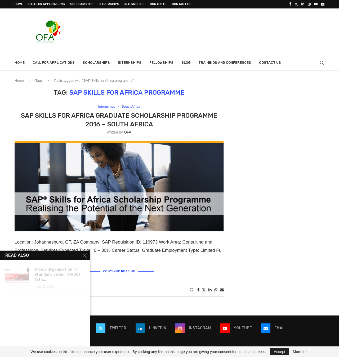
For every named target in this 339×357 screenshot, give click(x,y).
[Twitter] (296, 4)
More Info (301, 352)
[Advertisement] (228, 31)
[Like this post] (191, 290)
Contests (158, 4)
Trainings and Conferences (224, 63)
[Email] (322, 4)
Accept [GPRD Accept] (279, 352)
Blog (185, 63)
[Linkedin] (302, 4)
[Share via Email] (222, 290)
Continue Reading (119, 271)
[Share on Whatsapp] (215, 290)
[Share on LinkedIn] (210, 290)
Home (19, 4)
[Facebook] (290, 4)
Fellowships (109, 4)
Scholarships (81, 4)
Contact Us (181, 4)
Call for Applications (46, 4)
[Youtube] (316, 4)
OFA (127, 132)
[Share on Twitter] (204, 289)
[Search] (321, 62)
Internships (134, 4)
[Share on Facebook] (198, 290)
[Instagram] (309, 4)
